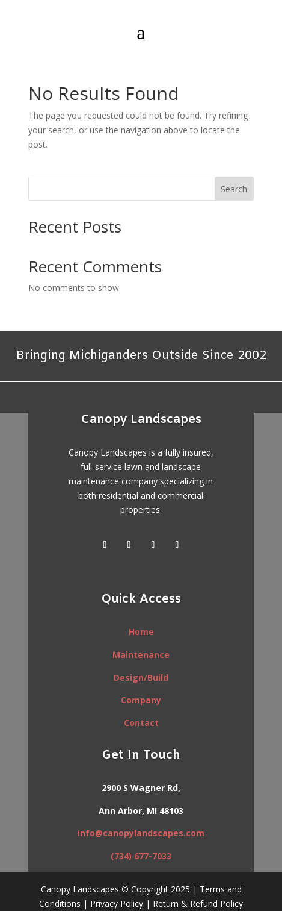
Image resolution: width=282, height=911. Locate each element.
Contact (141, 722)
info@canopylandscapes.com (141, 833)
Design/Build (141, 677)
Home (141, 631)
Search (234, 189)
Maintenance (141, 654)
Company (141, 700)
